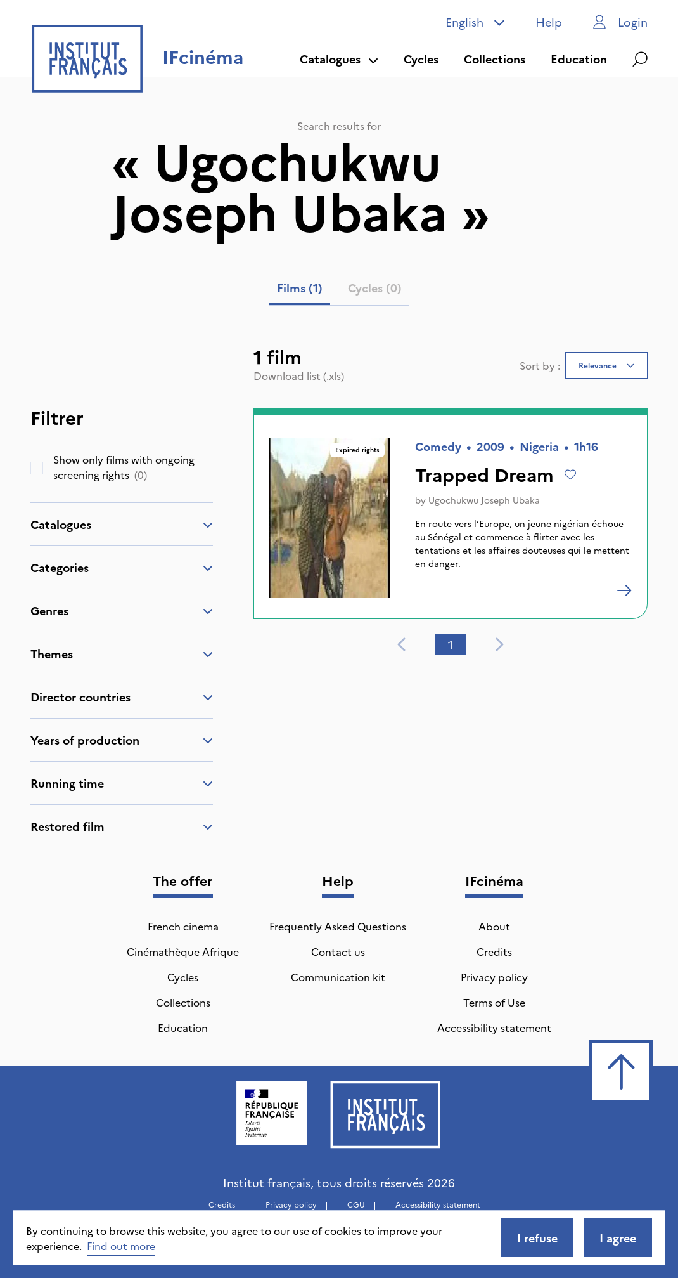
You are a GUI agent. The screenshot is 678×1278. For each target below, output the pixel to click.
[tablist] (339, 290)
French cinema (183, 926)
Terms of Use (494, 1002)
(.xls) (298, 375)
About (494, 926)
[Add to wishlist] (570, 474)
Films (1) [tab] (300, 288)
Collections (494, 59)
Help (548, 22)
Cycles (421, 59)
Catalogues (339, 59)
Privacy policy (494, 977)
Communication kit (338, 977)
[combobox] (475, 22)
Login (620, 22)
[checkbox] (36, 468)
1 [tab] (450, 645)
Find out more (121, 1246)
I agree (617, 1238)
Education (579, 59)
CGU (356, 1204)
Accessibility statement (494, 1027)
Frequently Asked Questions (337, 926)
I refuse (537, 1238)
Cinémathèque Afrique (183, 951)
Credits (494, 951)
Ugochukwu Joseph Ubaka (484, 499)
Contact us (338, 951)
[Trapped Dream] (624, 590)
